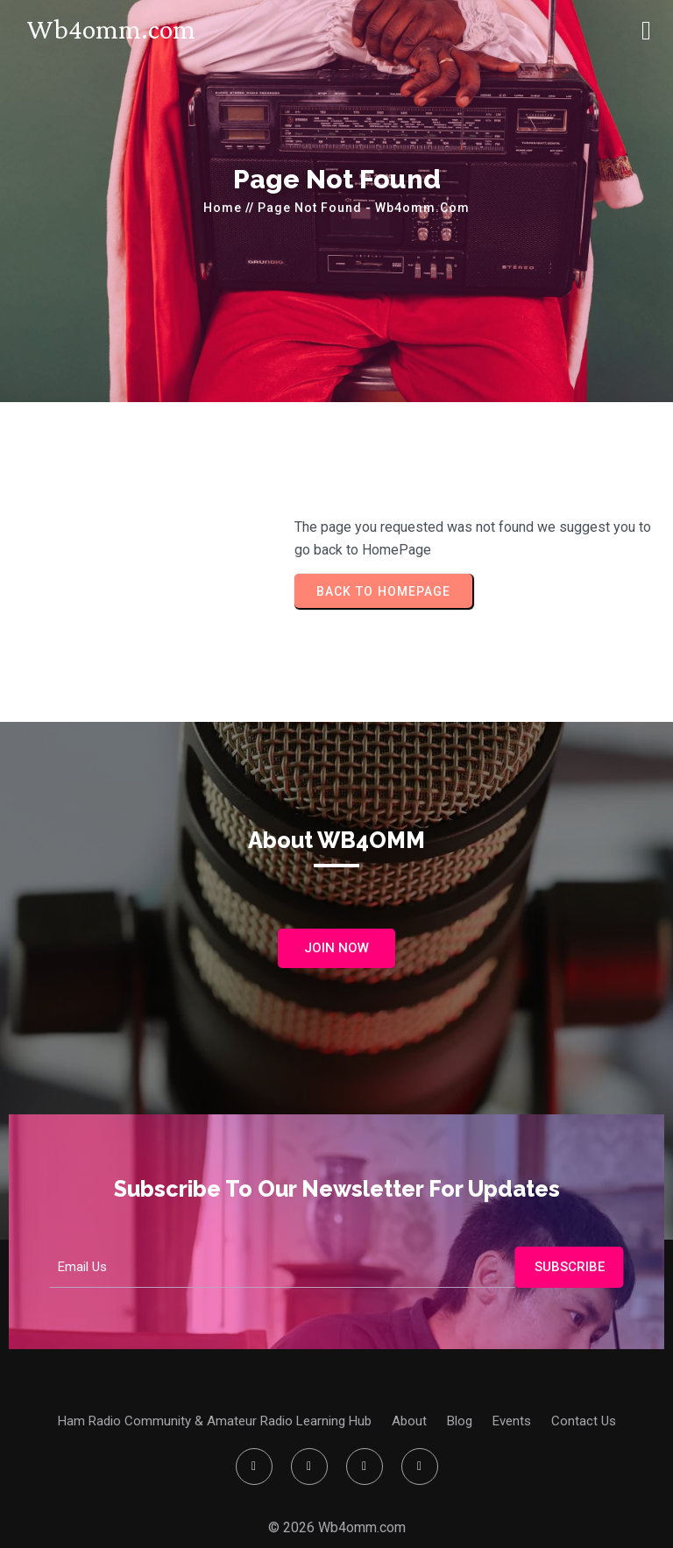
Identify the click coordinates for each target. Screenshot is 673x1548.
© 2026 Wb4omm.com (337, 1527)
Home (222, 208)
